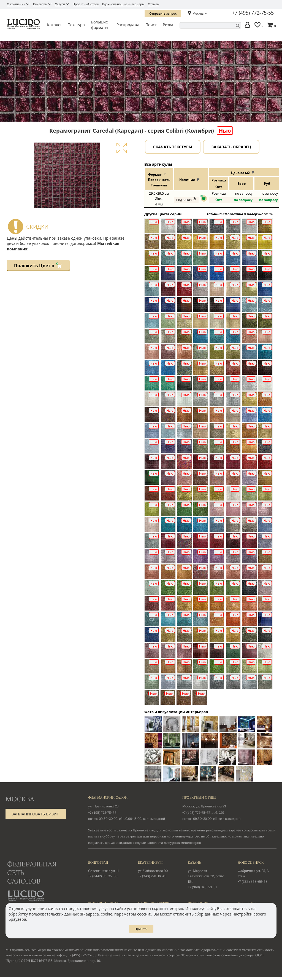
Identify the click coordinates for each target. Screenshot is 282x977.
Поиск (151, 24)
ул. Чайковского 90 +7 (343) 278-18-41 (157, 869)
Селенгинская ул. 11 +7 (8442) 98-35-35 (107, 869)
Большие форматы (99, 24)
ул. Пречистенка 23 (103, 806)
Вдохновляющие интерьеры (123, 4)
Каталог (54, 24)
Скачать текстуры (172, 146)
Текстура (76, 24)
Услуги (60, 4)
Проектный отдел (86, 4)
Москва (198, 13)
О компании (16, 4)
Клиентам (40, 4)
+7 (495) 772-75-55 (253, 13)
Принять (141, 929)
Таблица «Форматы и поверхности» (240, 214)
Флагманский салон (108, 797)
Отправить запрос (163, 13)
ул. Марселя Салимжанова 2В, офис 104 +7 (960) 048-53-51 (207, 874)
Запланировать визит (35, 814)
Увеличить (121, 148)
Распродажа (127, 24)
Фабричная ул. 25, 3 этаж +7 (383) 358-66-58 (257, 872)
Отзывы (153, 4)
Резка (168, 24)
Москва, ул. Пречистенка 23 (204, 806)
